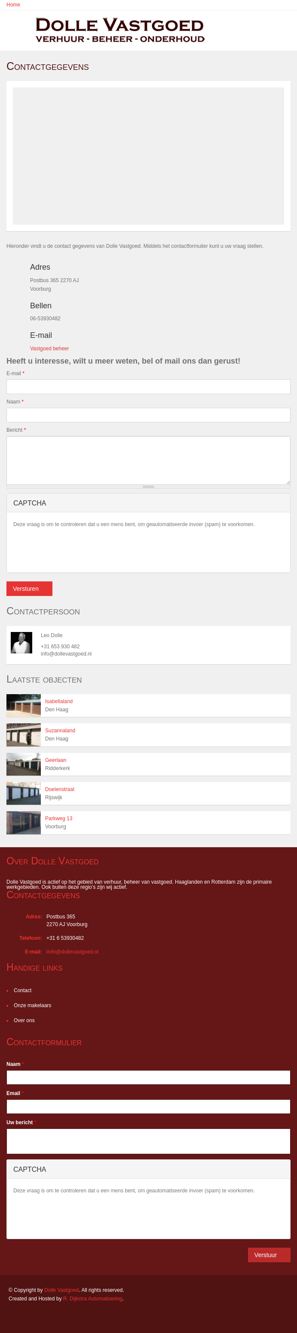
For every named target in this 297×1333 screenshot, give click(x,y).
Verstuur (265, 1255)
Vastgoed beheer (49, 349)
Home (13, 5)
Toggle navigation (14, 31)
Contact (22, 990)
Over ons (24, 1020)
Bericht (16, 430)
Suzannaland (60, 731)
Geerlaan (55, 760)
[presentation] (78, 549)
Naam (15, 402)
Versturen (26, 588)
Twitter (48, 1317)
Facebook (11, 1317)
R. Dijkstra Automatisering (92, 1299)
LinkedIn (28, 1317)
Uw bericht (21, 1122)
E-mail (15, 373)
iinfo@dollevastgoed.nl (72, 952)
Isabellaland (59, 701)
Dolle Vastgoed (61, 1290)
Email (15, 1093)
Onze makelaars (32, 1005)
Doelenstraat (59, 789)
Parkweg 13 (58, 818)
